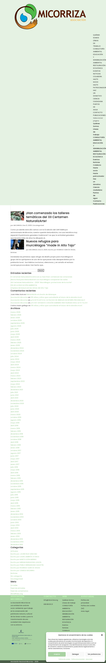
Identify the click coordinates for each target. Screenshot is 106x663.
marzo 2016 (15, 475)
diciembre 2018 (17, 434)
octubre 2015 (16, 486)
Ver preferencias (94, 654)
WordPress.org (17, 594)
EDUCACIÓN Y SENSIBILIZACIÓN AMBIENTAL (68, 614)
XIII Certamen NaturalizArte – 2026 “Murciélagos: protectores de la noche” (41, 282)
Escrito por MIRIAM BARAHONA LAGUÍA (26, 562)
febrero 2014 (16, 533)
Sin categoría (16, 576)
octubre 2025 (16, 320)
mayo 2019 (15, 423)
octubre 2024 (16, 353)
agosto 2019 (16, 420)
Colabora (97, 76)
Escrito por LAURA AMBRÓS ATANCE (25, 557)
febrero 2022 (16, 387)
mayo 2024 (15, 362)
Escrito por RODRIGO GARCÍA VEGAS (61, 250)
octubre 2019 (16, 417)
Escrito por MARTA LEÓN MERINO (23, 559)
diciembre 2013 (17, 539)
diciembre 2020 (17, 401)
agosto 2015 (16, 492)
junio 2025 (15, 331)
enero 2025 (15, 345)
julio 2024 (15, 356)
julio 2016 (14, 467)
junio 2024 (15, 359)
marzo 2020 (15, 414)
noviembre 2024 (17, 351)
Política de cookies (64, 659)
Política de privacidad (78, 659)
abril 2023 (15, 373)
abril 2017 (14, 461)
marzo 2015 (15, 506)
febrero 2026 (16, 315)
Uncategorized (38, 225)
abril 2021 (14, 398)
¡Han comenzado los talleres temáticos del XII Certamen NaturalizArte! (47, 217)
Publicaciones (99, 115)
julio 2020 (14, 406)
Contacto (97, 112)
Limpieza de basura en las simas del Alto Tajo (29, 288)
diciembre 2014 (17, 514)
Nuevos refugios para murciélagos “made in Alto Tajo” (51, 243)
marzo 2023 (15, 376)
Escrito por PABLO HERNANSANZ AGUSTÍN (27, 565)
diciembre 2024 (17, 348)
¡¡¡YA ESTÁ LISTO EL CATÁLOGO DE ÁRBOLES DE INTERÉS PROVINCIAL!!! (58, 300)
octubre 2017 (16, 450)
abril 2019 (14, 425)
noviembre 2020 (17, 403)
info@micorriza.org (51, 600)
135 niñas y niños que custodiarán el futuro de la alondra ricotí (56, 297)
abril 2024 (15, 365)
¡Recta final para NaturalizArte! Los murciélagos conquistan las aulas (39, 279)
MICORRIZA (18, 225)
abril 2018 (14, 442)
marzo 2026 (15, 312)
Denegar (75, 654)
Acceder (14, 585)
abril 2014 (14, 528)
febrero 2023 (16, 378)
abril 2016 (14, 473)
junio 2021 (15, 395)
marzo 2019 (15, 428)
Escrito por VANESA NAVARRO (22, 570)
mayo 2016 (15, 470)
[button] (102, 635)
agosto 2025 (16, 326)
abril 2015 (14, 503)
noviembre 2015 (17, 484)
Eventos (96, 71)
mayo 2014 (15, 525)
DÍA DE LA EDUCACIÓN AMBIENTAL (24, 285)
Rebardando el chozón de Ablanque (41, 294)
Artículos (14, 551)
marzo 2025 (15, 340)
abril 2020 (15, 412)
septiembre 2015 (17, 489)
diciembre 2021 (17, 389)
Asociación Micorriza (19, 297)
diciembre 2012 (17, 544)
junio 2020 (15, 409)
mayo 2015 (15, 500)
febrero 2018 (16, 445)
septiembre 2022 (18, 381)
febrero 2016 (16, 478)
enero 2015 (15, 511)
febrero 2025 (16, 342)
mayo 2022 (15, 384)
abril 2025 (15, 337)
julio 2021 (14, 392)
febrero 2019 (16, 431)
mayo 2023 (15, 370)
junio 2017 (15, 456)
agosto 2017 (16, 453)
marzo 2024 (15, 367)
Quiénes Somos (68, 600)
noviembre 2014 (17, 517)
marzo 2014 (15, 531)
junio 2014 (15, 522)
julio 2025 (14, 329)
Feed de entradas (18, 588)
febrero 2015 (16, 508)
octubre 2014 (16, 520)
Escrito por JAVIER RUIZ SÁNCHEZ (24, 554)
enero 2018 (15, 448)
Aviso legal (89, 659)
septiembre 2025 (18, 323)
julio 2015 (14, 495)
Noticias (97, 74)
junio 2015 (15, 497)
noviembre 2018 (17, 436)
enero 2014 (15, 536)
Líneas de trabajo (68, 603)
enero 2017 (15, 464)
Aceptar (57, 654)
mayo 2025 (15, 334)
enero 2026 (15, 317)
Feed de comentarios (19, 591)
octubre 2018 (16, 439)
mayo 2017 (15, 459)
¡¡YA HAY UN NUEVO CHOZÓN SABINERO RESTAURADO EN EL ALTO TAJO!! (59, 303)
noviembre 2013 (17, 542)
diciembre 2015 (17, 481)
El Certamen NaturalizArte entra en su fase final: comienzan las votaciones (41, 277)
